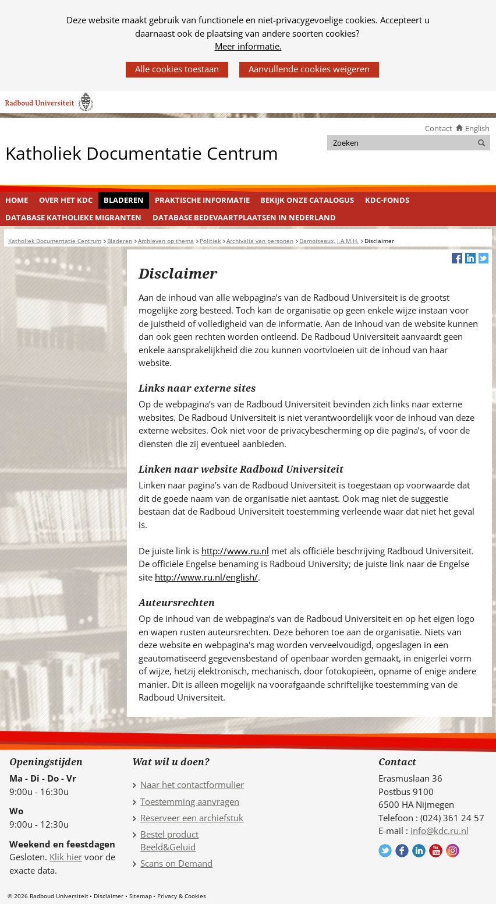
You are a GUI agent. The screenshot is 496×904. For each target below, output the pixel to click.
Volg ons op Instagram (452, 850)
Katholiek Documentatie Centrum (141, 152)
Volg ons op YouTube (435, 850)
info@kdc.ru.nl (439, 830)
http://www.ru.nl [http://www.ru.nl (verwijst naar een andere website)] (235, 551)
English (477, 128)
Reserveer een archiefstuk (191, 818)
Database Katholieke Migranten (73, 217)
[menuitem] (17, 200)
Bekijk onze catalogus (307, 200)
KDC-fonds (387, 200)
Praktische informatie (202, 200)
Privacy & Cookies (181, 896)
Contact (438, 128)
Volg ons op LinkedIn (419, 850)
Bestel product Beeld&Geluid (169, 840)
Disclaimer (108, 896)
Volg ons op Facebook (402, 850)
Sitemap (140, 896)
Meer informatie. (248, 46)
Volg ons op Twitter (385, 850)
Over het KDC (66, 200)
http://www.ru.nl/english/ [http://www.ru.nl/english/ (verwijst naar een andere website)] (206, 577)
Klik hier (65, 857)
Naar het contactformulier (192, 784)
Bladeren (124, 200)
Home (16, 200)
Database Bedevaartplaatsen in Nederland (244, 217)
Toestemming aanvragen (189, 801)
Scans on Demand (176, 863)
